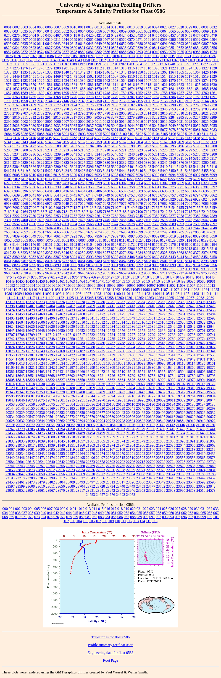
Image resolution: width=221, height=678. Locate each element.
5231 (205, 150)
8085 (73, 240)
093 (165, 517)
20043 (200, 400)
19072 (120, 384)
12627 (40, 326)
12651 (70, 331)
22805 (150, 466)
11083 (194, 290)
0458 (180, 35)
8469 (32, 261)
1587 (98, 85)
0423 (114, 35)
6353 (90, 187)
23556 (170, 482)
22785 (120, 466)
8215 (205, 249)
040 (43, 513)
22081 (30, 449)
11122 (59, 298)
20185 (70, 408)
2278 (65, 109)
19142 (30, 388)
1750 (122, 93)
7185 (98, 212)
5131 (138, 138)
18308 (110, 367)
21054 (111, 425)
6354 (98, 187)
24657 (100, 494)
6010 (32, 175)
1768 (57, 97)
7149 (130, 208)
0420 (90, 35)
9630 (24, 273)
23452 (211, 478)
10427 (109, 277)
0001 (7, 27)
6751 (122, 195)
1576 (7, 85)
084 (107, 517)
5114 (16, 138)
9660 (131, 273)
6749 (106, 195)
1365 (180, 72)
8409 (147, 257)
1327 (205, 68)
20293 (211, 408)
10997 (150, 285)
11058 (105, 290)
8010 (164, 236)
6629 (155, 191)
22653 (70, 462)
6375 (172, 187)
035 (11, 513)
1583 (65, 85)
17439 (110, 355)
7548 (213, 220)
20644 (40, 421)
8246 (65, 253)
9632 (40, 273)
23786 (170, 486)
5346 (172, 162)
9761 (51, 277)
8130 (180, 240)
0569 (122, 39)
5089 (49, 134)
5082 (205, 130)
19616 (60, 396)
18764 (170, 376)
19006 (211, 380)
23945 (120, 490)
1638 (57, 89)
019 (126, 509)
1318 (147, 68)
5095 (98, 134)
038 (30, 513)
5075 (147, 130)
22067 (10, 449)
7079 (139, 203)
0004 (32, 27)
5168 (172, 142)
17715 (90, 359)
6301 (114, 183)
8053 (16, 240)
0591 (188, 39)
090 (145, 517)
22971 (140, 470)
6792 (180, 195)
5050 (180, 126)
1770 (73, 97)
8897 (40, 265)
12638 (150, 326)
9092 (139, 265)
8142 (213, 240)
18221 (30, 367)
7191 (147, 212)
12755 (110, 339)
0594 (213, 39)
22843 (200, 466)
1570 (172, 80)
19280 (140, 388)
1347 (114, 72)
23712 (90, 486)
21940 (60, 445)
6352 (81, 187)
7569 (98, 224)
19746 (170, 396)
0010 (73, 27)
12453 (180, 310)
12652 (80, 331)
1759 (196, 93)
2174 (73, 105)
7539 (180, 220)
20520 (170, 412)
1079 (42, 56)
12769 (170, 339)
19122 (210, 384)
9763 (67, 277)
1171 (40, 64)
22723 (160, 462)
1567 (147, 80)
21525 (140, 433)
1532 (57, 80)
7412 (57, 220)
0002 (16, 27)
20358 (80, 412)
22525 (140, 458)
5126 (106, 138)
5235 (24, 154)
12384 (140, 302)
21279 (20, 429)
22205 (170, 449)
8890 (24, 265)
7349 (147, 216)
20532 (211, 412)
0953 (164, 52)
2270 (213, 105)
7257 (73, 216)
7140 (114, 208)
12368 (199, 298)
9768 (100, 277)
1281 (65, 68)
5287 (49, 158)
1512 (147, 76)
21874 (120, 441)
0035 (24, 31)
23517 (120, 482)
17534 (190, 355)
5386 (32, 167)
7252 (49, 216)
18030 (50, 363)
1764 (24, 97)
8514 (188, 261)
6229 (188, 179)
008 (56, 509)
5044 (131, 126)
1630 (213, 85)
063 (190, 513)
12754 (100, 339)
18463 (90, 372)
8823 (16, 265)
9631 (32, 273)
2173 (65, 105)
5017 (147, 121)
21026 (100, 425)
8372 (196, 253)
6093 (164, 175)
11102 (136, 294)
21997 (160, 445)
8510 (172, 261)
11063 (125, 290)
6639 (16, 195)
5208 (24, 150)
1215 (154, 64)
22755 (60, 466)
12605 (30, 322)
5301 (98, 158)
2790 (49, 113)
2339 (90, 109)
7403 (32, 220)
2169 (32, 105)
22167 (110, 449)
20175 (60, 408)
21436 (200, 429)
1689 (24, 93)
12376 (60, 302)
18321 (130, 367)
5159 (98, 142)
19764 (190, 396)
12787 (110, 343)
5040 (114, 126)
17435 (100, 355)
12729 (150, 335)
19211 (100, 388)
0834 (106, 48)
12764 (140, 339)
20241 (130, 408)
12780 (40, 343)
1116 (147, 56)
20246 (140, 408)
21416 (170, 429)
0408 (65, 35)
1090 (83, 56)
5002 (24, 121)
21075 (121, 425)
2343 (122, 109)
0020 (147, 27)
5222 (131, 150)
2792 (65, 113)
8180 (188, 244)
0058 (114, 31)
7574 (114, 224)
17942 (190, 359)
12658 (140, 331)
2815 (155, 113)
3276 (106, 117)
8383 (40, 257)
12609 (70, 322)
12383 (130, 302)
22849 (211, 466)
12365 (169, 298)
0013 (98, 27)
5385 (24, 167)
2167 (16, 105)
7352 (155, 216)
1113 (124, 56)
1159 (159, 60)
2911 (24, 117)
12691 (170, 331)
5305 (131, 158)
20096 (90, 404)
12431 (60, 310)
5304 (122, 158)
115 (148, 521)
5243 (90, 154)
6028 (139, 175)
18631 (10, 376)
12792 (150, 343)
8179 (180, 244)
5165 (147, 142)
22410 (200, 453)
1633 (24, 89)
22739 (211, 462)
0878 (73, 52)
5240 (65, 154)
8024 (180, 236)
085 (113, 517)
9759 (43, 277)
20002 (160, 400)
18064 (90, 363)
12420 (190, 306)
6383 (196, 187)
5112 (213, 134)
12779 (30, 343)
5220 (114, 150)
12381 (110, 302)
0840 (147, 48)
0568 (114, 39)
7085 (188, 203)
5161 (114, 142)
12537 (70, 318)
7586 (155, 224)
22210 (180, 449)
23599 (20, 486)
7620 (155, 228)
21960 (80, 445)
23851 (10, 490)
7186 (106, 212)
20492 (150, 412)
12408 (80, 306)
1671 (106, 89)
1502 (90, 76)
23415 (170, 478)
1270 (187, 64)
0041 (49, 31)
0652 (122, 44)
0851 (172, 48)
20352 (60, 412)
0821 (16, 48)
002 (18, 509)
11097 (86, 294)
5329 (98, 162)
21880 (150, 441)
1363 (164, 72)
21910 (20, 445)
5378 (196, 162)
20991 (80, 425)
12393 (190, 302)
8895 (32, 265)
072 (30, 517)
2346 (147, 109)
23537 (150, 482)
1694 (57, 93)
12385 (150, 302)
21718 (70, 437)
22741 (10, 466)
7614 (122, 228)
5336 (147, 162)
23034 (10, 474)
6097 (196, 175)
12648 (40, 331)
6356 (114, 187)
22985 (180, 470)
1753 (147, 93)
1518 (196, 76)
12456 (211, 310)
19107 (181, 384)
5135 (171, 138)
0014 (106, 27)
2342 (114, 109)
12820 (180, 343)
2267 (188, 105)
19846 (20, 400)
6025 (114, 175)
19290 (150, 388)
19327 (200, 388)
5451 (180, 171)
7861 (57, 236)
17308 (160, 351)
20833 (150, 421)
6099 (213, 175)
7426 (90, 220)
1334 (16, 72)
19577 (211, 392)
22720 (150, 462)
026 (171, 509)
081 (88, 517)
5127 (114, 138)
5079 (180, 130)
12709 (30, 335)
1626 (205, 85)
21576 (190, 433)
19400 (80, 392)
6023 (98, 175)
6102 (16, 179)
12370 (10, 302)
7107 (65, 208)
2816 (164, 113)
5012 (106, 121)
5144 (32, 142)
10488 (130, 281)
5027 (7, 126)
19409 (100, 392)
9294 (98, 269)
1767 (49, 97)
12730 (160, 335)
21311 (90, 429)
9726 (172, 273)
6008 (24, 175)
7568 (90, 224)
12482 (190, 314)
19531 (190, 392)
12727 (130, 335)
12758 (130, 339)
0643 (57, 44)
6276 (7, 183)
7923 (73, 236)
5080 (188, 130)
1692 (40, 93)
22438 (211, 453)
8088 (90, 240)
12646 (20, 331)
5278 (196, 154)
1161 (175, 60)
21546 (170, 433)
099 (203, 517)
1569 (164, 80)
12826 (30, 347)
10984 (30, 285)
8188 (16, 249)
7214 (180, 212)
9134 (196, 265)
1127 (21, 60)
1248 (171, 64)
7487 (139, 220)
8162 (73, 244)
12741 (211, 335)
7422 (73, 220)
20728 (120, 421)
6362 (164, 187)
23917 (80, 490)
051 (113, 513)
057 (152, 513)
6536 (114, 191)
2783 (205, 109)
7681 (106, 232)
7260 (90, 216)
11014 (6, 290)
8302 (155, 253)
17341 (211, 351)
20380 (110, 412)
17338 (200, 351)
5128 (122, 138)
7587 (164, 224)
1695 (65, 93)
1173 (57, 64)
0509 (40, 39)
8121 (130, 240)
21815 (180, 437)
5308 (155, 158)
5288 (57, 158)
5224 (147, 150)
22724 (170, 462)
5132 (147, 138)
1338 (49, 72)
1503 (98, 76)
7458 (122, 220)
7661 (40, 232)
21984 (130, 445)
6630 (164, 191)
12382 (120, 302)
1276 (24, 68)
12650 (60, 331)
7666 (65, 232)
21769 (110, 437)
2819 (188, 113)
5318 (7, 162)
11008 (200, 285)
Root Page (110, 660)
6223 (139, 179)
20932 (20, 425)
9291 (81, 269)
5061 (40, 130)
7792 (188, 232)
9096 (164, 265)
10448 (210, 277)
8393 (90, 257)
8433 (155, 257)
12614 (120, 322)
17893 (150, 359)
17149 (40, 351)
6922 (188, 199)
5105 (164, 134)
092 (158, 517)
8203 (106, 249)
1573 (196, 80)
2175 (81, 105)
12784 (80, 343)
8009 (155, 236)
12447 (120, 310)
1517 (188, 76)
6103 (24, 179)
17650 (60, 359)
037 (24, 513)
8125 (147, 240)
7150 (139, 208)
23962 (150, 490)
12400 (20, 306)
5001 (16, 121)
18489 (110, 372)
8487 (122, 261)
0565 (90, 39)
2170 (40, 105)
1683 (188, 89)
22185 (140, 449)
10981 (211, 281)
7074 (114, 203)
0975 (180, 52)
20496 (160, 412)
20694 (80, 421)
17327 (180, 351)
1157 (142, 60)
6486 (98, 191)
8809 (213, 261)
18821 (40, 380)
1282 (73, 68)
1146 (53, 60)
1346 (106, 72)
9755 (18, 277)
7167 (49, 212)
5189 (122, 146)
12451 (160, 310)
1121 (187, 56)
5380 (205, 162)
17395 (50, 355)
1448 (7, 76)
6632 (180, 191)
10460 (50, 281)
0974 (172, 52)
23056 (60, 474)
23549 (160, 482)
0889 (131, 52)
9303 (139, 269)
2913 (40, 117)
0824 (40, 48)
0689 (147, 44)
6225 (155, 179)
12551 (150, 318)
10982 (10, 285)
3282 (155, 117)
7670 (81, 232)
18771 (180, 376)
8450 (196, 257)
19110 (191, 384)
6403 (57, 191)
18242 (50, 367)
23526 (130, 482)
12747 (40, 339)
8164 (90, 244)
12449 (140, 310)
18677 (60, 376)
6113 (32, 179)
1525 (40, 80)
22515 (120, 458)
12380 (100, 302)
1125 (5, 60)
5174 (7, 146)
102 (66, 521)
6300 (106, 183)
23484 (60, 482)
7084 (180, 203)
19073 (130, 384)
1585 (81, 85)
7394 (7, 220)
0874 (40, 52)
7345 (139, 216)
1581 (49, 85)
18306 (100, 367)
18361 (180, 367)
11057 (95, 290)
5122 (73, 138)
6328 (213, 183)
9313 (188, 269)
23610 (40, 486)
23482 (50, 482)
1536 (81, 80)
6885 (81, 199)
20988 (70, 425)
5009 (81, 121)
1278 (40, 68)
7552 (16, 224)
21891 (190, 441)
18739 (130, 376)
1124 (212, 56)
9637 (57, 273)
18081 (120, 363)
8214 (196, 249)
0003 (24, 27)
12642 (190, 326)
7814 (205, 232)
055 (139, 513)
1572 (188, 80)
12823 (211, 343)
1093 (107, 56)
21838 (30, 441)
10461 (60, 281)
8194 (49, 249)
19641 (80, 396)
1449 (16, 76)
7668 (73, 232)
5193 (155, 146)
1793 (7, 101)
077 (62, 517)
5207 (16, 150)
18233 (40, 367)
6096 (188, 175)
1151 (94, 60)
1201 (113, 64)
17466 (130, 355)
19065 (90, 384)
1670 (98, 89)
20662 (60, 421)
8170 (122, 244)
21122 (150, 425)
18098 (161, 363)
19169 (50, 388)
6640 (24, 195)
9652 (98, 273)
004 (30, 509)
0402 (24, 35)
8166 (106, 244)
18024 (40, 363)
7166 (40, 212)
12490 (30, 318)
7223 (24, 216)
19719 (140, 396)
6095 (180, 175)
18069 (110, 363)
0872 (24, 52)
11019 (36, 290)
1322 (172, 68)
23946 (130, 490)
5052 (196, 126)
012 (81, 509)
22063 (211, 445)
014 (94, 509)
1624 (188, 85)
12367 (189, 298)
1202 (122, 64)
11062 (115, 290)
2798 (106, 113)
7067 (98, 203)
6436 (65, 191)
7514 (155, 220)
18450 (70, 372)
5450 (172, 171)
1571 (180, 80)
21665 (10, 437)
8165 (98, 244)
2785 (7, 113)
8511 (180, 261)
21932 (40, 445)
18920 (160, 380)
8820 (7, 265)
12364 (159, 298)
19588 (10, 396)
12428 (30, 310)
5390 (57, 167)
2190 (172, 105)
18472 (100, 372)
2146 (65, 101)
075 (50, 517)
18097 (150, 363)
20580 (100, 417)
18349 (170, 367)
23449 (200, 478)
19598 (20, 396)
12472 (100, 314)
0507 (24, 39)
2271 (7, 109)
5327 (81, 162)
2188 (155, 105)
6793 (188, 195)
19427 (120, 392)
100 (209, 517)
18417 (50, 372)
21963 (90, 445)
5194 (164, 146)
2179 (106, 105)
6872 (7, 199)
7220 (213, 212)
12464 (70, 314)
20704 (100, 421)
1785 (164, 97)
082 (94, 517)
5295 (65, 158)
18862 (110, 380)
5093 (82, 134)
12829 (60, 347)
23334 (70, 478)
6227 (172, 179)
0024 (155, 27)
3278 (122, 117)
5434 (106, 171)
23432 (180, 478)
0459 (188, 35)
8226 (32, 253)
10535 (190, 281)
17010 (190, 347)
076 (56, 517)
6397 (32, 191)
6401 (49, 191)
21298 (70, 429)
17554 (10, 359)
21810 (160, 437)
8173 (139, 244)
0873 (32, 52)
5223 (139, 150)
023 (152, 509)
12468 (80, 314)
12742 (10, 339)
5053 (205, 126)
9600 (7, 273)
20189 (80, 408)
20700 (90, 421)
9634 (49, 273)
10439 (179, 277)
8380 (16, 257)
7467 (131, 220)
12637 (140, 326)
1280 (57, 68)
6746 (81, 195)
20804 (130, 421)
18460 (80, 372)
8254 (98, 253)
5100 (123, 134)
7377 (172, 216)
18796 (211, 376)
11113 (20, 298)
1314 (114, 68)
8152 (57, 244)
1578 (24, 85)
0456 (164, 35)
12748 (50, 339)
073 (37, 517)
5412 (180, 167)
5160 (106, 142)
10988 (70, 285)
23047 (20, 474)
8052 (8, 240)
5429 (90, 171)
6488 (106, 191)
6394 (16, 191)
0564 (81, 39)
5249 (139, 154)
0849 (164, 48)
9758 (34, 277)
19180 (70, 388)
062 (184, 513)
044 (69, 513)
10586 (200, 281)
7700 (147, 232)
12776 (10, 343)
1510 (131, 76)
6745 (73, 195)
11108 (194, 294)
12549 (130, 318)
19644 (90, 396)
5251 (155, 154)
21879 (140, 441)
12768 (160, 339)
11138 (79, 298)
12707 (10, 335)
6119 (56, 179)
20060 (40, 404)
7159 (213, 208)
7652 (16, 232)
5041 (122, 126)
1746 (90, 93)
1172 (49, 64)
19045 (50, 384)
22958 (120, 470)
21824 (200, 437)
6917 (147, 199)
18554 (140, 372)
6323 (205, 183)
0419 (81, 35)
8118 (122, 240)
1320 (155, 68)
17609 (40, 359)
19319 (190, 388)
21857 (80, 441)
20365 (90, 412)
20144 (10, 408)
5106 (172, 134)
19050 (60, 384)
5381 (213, 162)
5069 (106, 130)
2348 (164, 109)
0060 (131, 31)
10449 (10, 281)
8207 (139, 249)
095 (177, 517)
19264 (130, 388)
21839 (40, 441)
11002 (170, 285)
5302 (106, 158)
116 (154, 521)
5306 (139, 158)
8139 (204, 240)
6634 (196, 191)
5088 (41, 134)
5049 (172, 126)
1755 (164, 93)
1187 (64, 64)
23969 (160, 490)
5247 (122, 154)
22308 (150, 453)
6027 (131, 175)
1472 (65, 76)
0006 (49, 27)
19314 (180, 388)
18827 (60, 380)
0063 (155, 31)
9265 (32, 269)
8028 (188, 236)
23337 (80, 478)
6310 (188, 183)
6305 (147, 183)
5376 (180, 162)
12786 (100, 343)
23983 (170, 490)
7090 (8, 208)
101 (216, 517)
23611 (50, 486)
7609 (81, 228)
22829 (180, 466)
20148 (20, 408)
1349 (131, 72)
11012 (210, 285)
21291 (50, 429)
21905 (10, 445)
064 (197, 513)
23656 (60, 486)
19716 (130, 396)
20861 (170, 421)
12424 (10, 310)
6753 (139, 195)
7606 (65, 228)
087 (126, 517)
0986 (196, 52)
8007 (147, 236)
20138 (210, 404)
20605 (160, 417)
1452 (40, 76)
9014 (81, 265)
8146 (32, 244)
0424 (122, 35)
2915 (57, 117)
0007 (57, 27)
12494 (40, 318)
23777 (150, 486)
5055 (213, 126)
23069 (80, 474)
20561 (50, 417)
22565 (200, 458)
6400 (40, 191)
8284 (139, 253)
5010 (90, 121)
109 (111, 521)
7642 (196, 228)
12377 (70, 302)
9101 (180, 265)
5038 (98, 126)
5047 (155, 126)
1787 (180, 97)
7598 (7, 228)
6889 (106, 199)
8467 (24, 261)
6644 (57, 195)
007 (50, 509)
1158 (150, 60)
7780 (172, 232)
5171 (196, 142)
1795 (16, 101)
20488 (140, 412)
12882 (110, 347)
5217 (98, 150)
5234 (16, 154)
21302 (80, 429)
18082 (130, 363)
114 (142, 521)
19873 (30, 400)
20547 (30, 417)
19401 (90, 392)
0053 (73, 31)
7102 (49, 208)
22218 (200, 449)
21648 (200, 433)
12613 (110, 322)
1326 (196, 68)
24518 (200, 490)
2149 (90, 101)
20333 (30, 412)
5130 (130, 138)
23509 (100, 482)
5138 (196, 138)
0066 (180, 31)
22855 (10, 470)
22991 (190, 470)
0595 (7, 44)
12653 (90, 331)
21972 (100, 445)
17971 (200, 359)
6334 (16, 187)
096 (184, 517)
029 (190, 509)
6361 (155, 187)
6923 (196, 199)
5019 (164, 121)
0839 (139, 48)
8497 (139, 261)
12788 (120, 343)
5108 (188, 134)
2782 (196, 109)
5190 (131, 146)
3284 (172, 117)
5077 (164, 130)
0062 (147, 31)
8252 (81, 253)
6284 (73, 183)
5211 (48, 150)
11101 (126, 294)
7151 (147, 208)
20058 (30, 404)
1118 (163, 56)
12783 (70, 343)
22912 (50, 470)
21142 (170, 425)
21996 (150, 445)
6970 (32, 203)
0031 (205, 27)
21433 (190, 429)
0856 (213, 48)
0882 (98, 52)
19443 (140, 392)
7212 (164, 212)
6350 (73, 187)
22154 (100, 449)
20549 (40, 417)
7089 (213, 203)
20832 (140, 421)
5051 (188, 126)
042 (56, 513)
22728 (190, 462)
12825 (20, 347)
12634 (110, 326)
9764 (75, 277)
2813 (139, 113)
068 (5, 517)
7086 (196, 203)
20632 (20, 421)
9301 (122, 269)
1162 (183, 60)
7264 (122, 216)
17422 (70, 355)
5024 (196, 121)
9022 (106, 265)
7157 (196, 208)
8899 (57, 265)
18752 (140, 376)
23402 (150, 478)
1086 (50, 56)
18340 (160, 367)
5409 (155, 167)
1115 (139, 56)
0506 (16, 39)
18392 (30, 372)
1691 (32, 93)
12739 (200, 335)
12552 (160, 318)
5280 (213, 154)
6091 (147, 175)
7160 (7, 212)
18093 (140, 363)
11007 (190, 285)
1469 (57, 76)
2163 (196, 101)
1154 (118, 60)
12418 (170, 306)
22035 (170, 445)
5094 (90, 134)
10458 (40, 281)
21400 (160, 429)
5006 (57, 121)
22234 (20, 453)
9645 (73, 273)
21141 (160, 425)
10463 (70, 281)
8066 (32, 240)
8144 (16, 244)
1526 (49, 80)
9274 (49, 269)
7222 (16, 216)
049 (101, 513)
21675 (40, 437)
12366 (179, 298)
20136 (190, 404)
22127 (80, 449)
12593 (10, 322)
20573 (80, 417)
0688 (139, 44)
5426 (81, 171)
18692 (70, 376)
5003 (32, 121)
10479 (110, 281)
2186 (139, 105)
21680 (50, 437)
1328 (213, 68)
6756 (164, 195)
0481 (7, 39)
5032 (49, 126)
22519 (130, 458)
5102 (139, 134)
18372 (200, 367)
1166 (215, 60)
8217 (7, 253)
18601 (190, 372)
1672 (114, 89)
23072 (100, 474)
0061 (139, 31)
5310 (172, 158)
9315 (196, 269)
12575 (200, 318)
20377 (100, 412)
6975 (49, 203)
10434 (139, 277)
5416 (213, 167)
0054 (81, 31)
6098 (205, 175)
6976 (57, 203)
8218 (16, 253)
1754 (155, 93)
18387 (20, 372)
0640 (32, 44)
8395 (106, 257)
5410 (164, 167)
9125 (188, 265)
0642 (49, 44)
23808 (190, 486)
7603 (40, 228)
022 (145, 509)
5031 (40, 126)
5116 (32, 138)
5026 (213, 121)
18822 (50, 380)
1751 (131, 93)
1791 (213, 97)
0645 (73, 44)
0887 (114, 52)
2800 (122, 113)
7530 (172, 220)
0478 (205, 35)
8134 (188, 240)
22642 (60, 462)
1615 (122, 85)
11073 (155, 290)
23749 (130, 486)
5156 (73, 142)
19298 (160, 388)
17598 (30, 359)
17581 (20, 359)
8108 (106, 240)
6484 (81, 191)
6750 (114, 195)
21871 (110, 441)
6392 (213, 187)
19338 (211, 388)
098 (197, 517)
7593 (180, 224)
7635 (180, 228)
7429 (98, 220)
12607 (50, 322)
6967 (16, 203)
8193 (40, 249)
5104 (156, 134)
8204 (114, 249)
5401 (131, 167)
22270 (90, 453)
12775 (211, 339)
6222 (130, 179)
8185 (7, 249)
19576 (200, 392)
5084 (8, 134)
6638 (7, 195)
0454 (147, 35)
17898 (160, 359)
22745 (30, 466)
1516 (180, 76)
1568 (155, 80)
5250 (147, 154)
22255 (60, 453)
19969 (90, 400)
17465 (120, 355)
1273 (212, 64)
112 (129, 521)
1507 (114, 76)
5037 (90, 126)
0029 (188, 27)
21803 (140, 437)
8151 (49, 244)
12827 (40, 347)
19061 (70, 384)
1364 (172, 72)
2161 (180, 101)
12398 (10, 306)
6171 (73, 179)
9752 (213, 273)
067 (216, 513)
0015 (114, 27)
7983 (122, 236)
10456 (30, 281)
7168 (57, 212)
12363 (149, 298)
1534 (65, 80)
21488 (70, 433)
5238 (49, 154)
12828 (50, 347)
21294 (60, 429)
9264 (24, 269)
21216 (200, 425)
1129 (37, 60)
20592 (120, 417)
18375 (211, 367)
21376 (130, 429)
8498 (147, 261)
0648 (90, 44)
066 (209, 513)
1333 (7, 72)
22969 (130, 470)
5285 (40, 158)
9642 (65, 273)
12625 (20, 326)
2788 (32, 113)
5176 (24, 146)
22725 (180, 462)
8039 (196, 236)
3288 (205, 117)
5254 (172, 154)
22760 (80, 466)
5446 (139, 171)
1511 (139, 76)
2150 (98, 101)
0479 (213, 35)
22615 (30, 462)
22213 (190, 449)
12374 (50, 302)
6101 (8, 179)
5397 (98, 167)
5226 (164, 150)
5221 (122, 150)
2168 (24, 105)
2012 (32, 101)
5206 (7, 150)
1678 (155, 89)
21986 (140, 445)
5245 (106, 154)
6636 (205, 191)
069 (11, 517)
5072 (122, 130)
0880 (81, 52)
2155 (139, 101)
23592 (200, 482)
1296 (90, 68)
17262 (110, 351)
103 (72, 521)
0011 (81, 27)
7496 (147, 220)
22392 (180, 453)
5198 (196, 146)
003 (24, 509)
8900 (65, 265)
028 (184, 509)
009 (62, 509)
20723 (110, 421)
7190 (139, 212)
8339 (172, 253)
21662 (211, 433)
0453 (139, 35)
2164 (205, 101)
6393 (7, 191)
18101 (171, 363)
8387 (57, 257)
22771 (100, 466)
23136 (180, 474)
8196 (57, 249)
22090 (40, 449)
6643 (49, 195)
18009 (10, 363)
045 (75, 513)
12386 (160, 302)
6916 (139, 199)
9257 (7, 269)
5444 (122, 171)
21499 (100, 433)
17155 (50, 351)
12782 (60, 343)
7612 (106, 228)
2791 (57, 113)
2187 (147, 105)
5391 (65, 167)
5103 (147, 134)
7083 (172, 203)
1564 (122, 80)
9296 (106, 269)
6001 (213, 171)
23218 (20, 478)
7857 (49, 236)
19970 (100, 400)
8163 (81, 244)
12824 (10, 347)
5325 (65, 162)
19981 (120, 400)
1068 (205, 52)
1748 (106, 93)
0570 (131, 39)
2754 (180, 109)
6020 (73, 175)
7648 (213, 228)
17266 (120, 351)
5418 (16, 171)
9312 (180, 269)
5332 (122, 162)
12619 (170, 322)
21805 (150, 437)
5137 (188, 138)
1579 (32, 85)
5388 (40, 167)
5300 (90, 158)
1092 (99, 56)
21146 (180, 425)
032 (209, 509)
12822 (200, 343)
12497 (60, 318)
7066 (90, 203)
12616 (140, 322)
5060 (32, 130)
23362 (110, 478)
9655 (106, 273)
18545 (130, 372)
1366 (188, 72)
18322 (140, 367)
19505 (170, 392)
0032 (213, 27)
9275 (57, 269)
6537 (122, 191)
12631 (80, 326)
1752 (139, 93)
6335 (24, 187)
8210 (164, 249)
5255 (180, 154)
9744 (188, 273)
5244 (98, 154)
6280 (40, 183)
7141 (122, 208)
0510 (49, 39)
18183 (20, 367)
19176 (60, 388)
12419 (180, 306)
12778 (20, 343)
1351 (147, 72)
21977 (120, 445)
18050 (70, 363)
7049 (65, 203)
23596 (211, 482)
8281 (131, 253)
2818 (180, 113)
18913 (150, 380)
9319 (213, 269)
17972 (211, 359)
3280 (139, 117)
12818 (160, 343)
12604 (20, 322)
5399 (114, 167)
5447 (147, 171)
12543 (110, 318)
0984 (188, 52)
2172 (57, 105)
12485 (10, 318)
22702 (120, 462)
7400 (24, 220)
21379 (140, 429)
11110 (204, 294)
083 (101, 517)
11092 (46, 294)
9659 (122, 273)
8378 (7, 257)
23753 (140, 486)
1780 (122, 97)
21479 (50, 433)
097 (190, 517)
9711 (163, 273)
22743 (20, 466)
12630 (70, 326)
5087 (32, 134)
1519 (205, 76)
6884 (73, 199)
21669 (20, 437)
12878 (70, 347)
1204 (138, 64)
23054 (50, 474)
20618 (170, 417)
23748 (120, 486)
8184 (213, 244)
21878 (130, 441)
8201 (98, 249)
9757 (26, 277)
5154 (57, 142)
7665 (57, 232)
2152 (114, 101)
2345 (139, 109)
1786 (172, 97)
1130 (45, 60)
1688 (16, 93)
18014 (30, 363)
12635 (120, 326)
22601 (20, 462)
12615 (130, 322)
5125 (97, 138)
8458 (213, 257)
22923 (70, 470)
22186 (150, 449)
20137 (200, 404)
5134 (163, 138)
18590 (170, 372)
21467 (30, 433)
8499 (155, 261)
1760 (205, 93)
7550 (7, 224)
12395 (200, 302)
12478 (150, 314)
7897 (65, 236)
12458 (20, 314)
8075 (49, 240)
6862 (213, 195)
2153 (122, 101)
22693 (110, 462)
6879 (40, 199)
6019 (65, 175)
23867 (50, 490)
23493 (80, 482)
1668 (81, 89)
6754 (147, 195)
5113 (8, 138)
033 (216, 509)
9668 (155, 273)
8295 (147, 253)
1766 (40, 97)
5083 (213, 130)
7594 (188, 224)
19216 (110, 388)
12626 (30, 326)
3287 (196, 117)
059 (165, 513)
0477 (196, 35)
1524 (32, 80)
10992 (110, 285)
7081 (155, 203)
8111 (114, 240)
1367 (196, 72)
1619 (155, 85)
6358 (131, 187)
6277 (16, 183)
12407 (70, 306)
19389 (70, 392)
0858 (16, 52)
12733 (170, 335)
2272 (16, 109)
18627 (211, 372)
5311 (180, 158)
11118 (40, 298)
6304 (139, 183)
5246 (114, 154)
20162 (40, 408)
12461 (50, 314)
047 (88, 513)
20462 (130, 412)
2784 (213, 109)
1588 (106, 85)
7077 (122, 203)
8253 (90, 253)
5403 (147, 167)
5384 (16, 167)
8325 (164, 253)
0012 (90, 27)
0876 (57, 52)
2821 (205, 113)
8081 (57, 240)
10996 (140, 285)
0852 (180, 48)
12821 (190, 343)
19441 (130, 392)
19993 (130, 400)
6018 (57, 175)
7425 (81, 220)
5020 (172, 121)
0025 (164, 27)
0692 (172, 44)
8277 (114, 253)
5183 (81, 146)
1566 (139, 80)
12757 (120, 339)
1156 (134, 60)
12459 (30, 314)
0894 (147, 52)
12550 (140, 318)
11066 (145, 290)
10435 (149, 277)
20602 (140, 417)
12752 (90, 339)
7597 (213, 224)
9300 (114, 269)
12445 (100, 310)
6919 (164, 199)
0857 (7, 52)
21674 (30, 437)
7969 (114, 236)
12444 (90, 310)
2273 (24, 109)
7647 (205, 228)
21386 (150, 429)
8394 (98, 257)
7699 (139, 232)
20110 (130, 404)
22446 (20, 458)
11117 (30, 298)
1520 (213, 76)
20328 (10, 412)
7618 (139, 228)
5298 (73, 158)
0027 (172, 27)
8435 (164, 257)
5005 (49, 121)
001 (11, 509)
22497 (100, 458)
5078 (172, 130)
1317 (139, 68)
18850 (80, 380)
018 (120, 509)
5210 (40, 150)
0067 (188, 31)
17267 (130, 351)
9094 (147, 265)
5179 (49, 146)
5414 (196, 167)
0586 (172, 39)
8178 (172, 244)
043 (62, 513)
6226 (163, 179)
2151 (106, 101)
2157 (155, 101)
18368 (190, 367)
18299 (90, 367)
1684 (196, 89)
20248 (150, 408)
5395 (81, 167)
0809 (213, 44)
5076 (155, 130)
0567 (106, 39)
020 (133, 509)
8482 (90, 261)
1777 (98, 97)
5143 (24, 142)
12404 (50, 306)
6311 (196, 183)
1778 (106, 97)
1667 (73, 89)
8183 (205, 244)
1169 (24, 64)
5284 (32, 158)
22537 (150, 458)
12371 (20, 302)
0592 (196, 39)
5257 (188, 154)
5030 (32, 126)
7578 (131, 224)
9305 (155, 269)
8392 (81, 257)
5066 (81, 130)
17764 (110, 359)
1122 (195, 56)
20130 (150, 404)
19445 (150, 392)
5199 (205, 146)
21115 (140, 425)
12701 (200, 331)
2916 (65, 117)
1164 (199, 60)
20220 (100, 408)
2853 (213, 113)
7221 (7, 216)
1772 (81, 97)
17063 (200, 347)
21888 (170, 441)
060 (171, 513)
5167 (164, 142)
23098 (140, 474)
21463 (20, 433)
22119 (70, 449)
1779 (114, 97)
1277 (32, 68)
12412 (120, 306)
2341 (106, 109)
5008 (73, 121)
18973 (190, 380)
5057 (16, 130)
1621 (164, 85)
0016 (122, 27)
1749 (114, 93)
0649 (98, 44)
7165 (32, 212)
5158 (90, 142)
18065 (100, 363)
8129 (172, 240)
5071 (114, 130)
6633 (188, 191)
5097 (106, 134)
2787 (24, 113)
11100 (116, 294)
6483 (73, 191)
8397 (114, 257)
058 (158, 513)
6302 (122, 183)
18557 (150, 372)
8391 (73, 257)
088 (133, 517)
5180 (57, 146)
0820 (7, 48)
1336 (32, 72)
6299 (98, 183)
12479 (160, 314)
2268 (196, 105)
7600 (24, 228)
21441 (211, 429)
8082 (65, 240)
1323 (180, 68)
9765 (84, 277)
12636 (130, 326)
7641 (188, 228)
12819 (170, 343)
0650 (106, 44)
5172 (205, 142)
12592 (211, 318)
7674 (98, 232)
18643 (20, 376)
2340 (98, 109)
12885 (140, 347)
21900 (200, 441)
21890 (180, 441)
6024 (106, 175)
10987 (60, 285)
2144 (49, 101)
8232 (40, 253)
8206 (131, 249)
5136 (180, 138)
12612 (100, 322)
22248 (50, 453)
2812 (131, 113)
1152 (102, 60)
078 (69, 517)
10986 (50, 285)
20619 (180, 417)
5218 (106, 150)
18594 (180, 372)
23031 (211, 470)
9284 (65, 269)
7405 (40, 220)
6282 (57, 183)
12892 (180, 347)
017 (113, 509)
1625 (196, 85)
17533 (180, 355)
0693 (180, 44)
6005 (16, 175)
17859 (130, 359)
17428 (80, 355)
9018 (98, 265)
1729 (81, 93)
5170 (188, 142)
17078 (10, 351)
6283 (65, 183)
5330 (106, 162)
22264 (80, 453)
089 (139, 517)
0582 (155, 39)
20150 (30, 408)
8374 (205, 253)
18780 (190, 376)
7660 (32, 232)
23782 (160, 486)
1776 (90, 97)
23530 (140, 482)
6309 (180, 183)
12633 (100, 326)
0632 (16, 44)
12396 (211, 302)
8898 (49, 265)
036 (18, 513)
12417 (160, 306)
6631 (172, 191)
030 (197, 509)
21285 (30, 429)
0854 (196, 48)
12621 (190, 322)
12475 (120, 314)
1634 (32, 89)
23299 (50, 478)
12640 (170, 326)
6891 (114, 199)
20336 (40, 412)
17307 (150, 351)
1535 (73, 80)
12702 (211, 331)
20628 (10, 421)
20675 (70, 421)
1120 (179, 56)
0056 (98, 31)
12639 (160, 326)
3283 (164, 117)
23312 (60, 478)
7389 (213, 216)
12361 (129, 298)
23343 (90, 478)
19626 (70, 396)
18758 (150, 376)
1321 (164, 68)
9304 (147, 269)
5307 (147, 158)
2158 (164, 101)
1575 (213, 80)
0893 (139, 52)
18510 (120, 372)
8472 (40, 261)
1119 (171, 56)
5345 (164, 162)
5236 (32, 154)
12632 (90, 326)
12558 (170, 318)
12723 (100, 335)
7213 (172, 212)
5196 (180, 146)
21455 (10, 433)
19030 (40, 384)
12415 (140, 306)
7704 (155, 232)
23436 (190, 478)
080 (81, 517)
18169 (10, 367)
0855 (205, 48)
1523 (24, 80)
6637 (213, 191)
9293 (90, 269)
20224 (110, 408)
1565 (131, 80)
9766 (92, 277)
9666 (147, 273)
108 (104, 521)
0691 (164, 44)
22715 (140, 462)
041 (50, 513)
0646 (81, 44)
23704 (80, 486)
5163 (131, 142)
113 (136, 521)
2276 (49, 109)
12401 (30, 306)
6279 (32, 183)
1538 (98, 80)
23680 (70, 486)
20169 (50, 408)
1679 (164, 89)
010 (69, 509)
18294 (80, 367)
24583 (90, 494)
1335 (24, 72)
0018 (131, 27)
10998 (161, 285)
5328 (90, 162)
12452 (170, 310)
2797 (98, 113)
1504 (106, 76)
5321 (32, 162)
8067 (41, 240)
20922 (211, 421)
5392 (73, 167)
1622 (172, 85)
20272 (180, 408)
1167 (8, 64)
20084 (70, 404)
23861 (40, 490)
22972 (150, 470)
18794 (200, 376)
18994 (200, 380)
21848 (70, 441)
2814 (147, 113)
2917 (73, 117)
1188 (73, 64)
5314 (188, 158)
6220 (122, 179)
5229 (188, 150)
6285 (81, 183)
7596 (205, 224)
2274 (32, 109)
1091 (91, 56)
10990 (90, 285)
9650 (90, 273)
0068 (196, 31)
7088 (205, 203)
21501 (110, 433)
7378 (180, 216)
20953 (30, 425)
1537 (90, 80)
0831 (81, 48)
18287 (70, 367)
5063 (57, 130)
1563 (114, 80)
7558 (49, 224)
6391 (205, 187)
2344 (131, 109)
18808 (10, 380)
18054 (80, 363)
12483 (200, 314)
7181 (65, 212)
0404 (32, 35)
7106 (57, 208)
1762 (7, 97)
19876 (50, 400)
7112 (73, 208)
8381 (24, 257)
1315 (122, 68)
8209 (155, 249)
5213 (65, 150)
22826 (170, 466)
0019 (139, 27)
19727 (150, 396)
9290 (73, 269)
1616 (131, 85)
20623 (200, 417)
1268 (179, 64)
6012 (49, 175)
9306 (164, 269)
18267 (60, 367)
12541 (90, 318)
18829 (70, 380)
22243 (40, 453)
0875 (49, 52)
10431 (119, 277)
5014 (122, 121)
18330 (150, 367)
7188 (122, 212)
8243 (57, 253)
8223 (24, 253)
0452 (131, 35)
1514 (164, 76)
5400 (122, 167)
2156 (147, 101)
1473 (73, 76)
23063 (70, 474)
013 (88, 509)
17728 (100, 359)
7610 (90, 228)
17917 (170, 359)
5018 (155, 121)
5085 (16, 134)
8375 (213, 253)
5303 (114, 158)
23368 (120, 478)
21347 (110, 429)
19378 (60, 392)
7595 (196, 224)
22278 (110, 453)
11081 (184, 290)
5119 (48, 138)
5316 (205, 158)
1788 (188, 97)
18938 (180, 380)
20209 (90, 408)
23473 (30, 482)
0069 (205, 31)
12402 (40, 306)
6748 (98, 195)
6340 (65, 187)
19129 (10, 388)
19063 (80, 384)
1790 (205, 97)
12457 (10, 314)
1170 (32, 64)
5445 (131, 171)
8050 (213, 236)
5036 (81, 126)
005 (37, 509)
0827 (49, 48)
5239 (57, 154)
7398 (16, 220)
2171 (49, 105)
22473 (40, 458)
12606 (40, 322)
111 (123, 521)
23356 (100, 478)
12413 (130, 306)
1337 (40, 72)
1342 (81, 72)
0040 (40, 31)
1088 (66, 56)
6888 (98, 199)
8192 (32, 249)
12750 (70, 339)
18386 (10, 372)
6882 (57, 199)
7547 (205, 220)
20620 (190, 417)
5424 (65, 171)
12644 (211, 326)
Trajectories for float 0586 (110, 637)
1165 (207, 60)
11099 (106, 294)
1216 (163, 64)
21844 (50, 441)
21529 (150, 433)
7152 (155, 208)
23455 (10, 482)
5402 (139, 167)
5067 (90, 130)
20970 (50, 425)
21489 (80, 433)
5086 (24, 134)
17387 (40, 355)
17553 (211, 355)
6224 (147, 179)
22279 (120, 453)
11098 (96, 294)
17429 (90, 355)
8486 (114, 261)
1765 (32, 97)
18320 (120, 367)
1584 (73, 85)
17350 (10, 355)
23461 (20, 482)
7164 (24, 212)
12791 (140, 343)
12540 (80, 318)
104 (79, 521)
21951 (70, 445)
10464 (80, 281)
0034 (16, 31)
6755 (155, 195)
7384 (205, 216)
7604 (49, 228)
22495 (80, 458)
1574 (205, 80)
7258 (81, 216)
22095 (50, 449)
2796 (90, 113)
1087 (58, 56)
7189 (131, 212)
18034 (60, 363)
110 (117, 521)
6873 (16, 199)
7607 (73, 228)
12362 (139, 298)
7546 (196, 220)
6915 (131, 199)
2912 (32, 117)
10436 (159, 277)
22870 (20, 470)
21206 (190, 425)
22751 (40, 466)
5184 (90, 146)
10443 (200, 277)
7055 (73, 203)
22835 (190, 466)
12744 (20, 339)
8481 (81, 261)
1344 (90, 72)
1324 (188, 68)
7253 (57, 216)
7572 (106, 224)
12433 (70, 310)
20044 (211, 400)
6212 (98, 179)
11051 (56, 290)
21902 (211, 441)
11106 (175, 294)
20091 (80, 404)
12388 (170, 302)
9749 (196, 273)
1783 (147, 97)
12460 (40, 314)
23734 (110, 486)
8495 (131, 261)
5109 (197, 134)
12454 (190, 310)
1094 (116, 56)
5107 (180, 134)
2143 (40, 101)
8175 (155, 244)
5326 (73, 162)
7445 (106, 220)
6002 (7, 175)
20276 (190, 408)
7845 (24, 236)
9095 (155, 265)
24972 (130, 494)
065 (203, 513)
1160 (167, 60)
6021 (81, 175)
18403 (40, 372)
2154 (131, 101)
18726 (110, 376)
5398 (106, 167)
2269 (205, 105)
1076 (17, 56)
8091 (98, 240)
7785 (180, 232)
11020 (46, 290)
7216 (196, 212)
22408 (190, 453)
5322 (40, 162)
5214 (73, 150)
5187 (106, 146)
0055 (90, 31)
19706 (120, 396)
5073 (131, 130)
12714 (60, 335)
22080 (20, 449)
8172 (131, 244)
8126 (155, 240)
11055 (85, 290)
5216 (90, 150)
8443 (172, 257)
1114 (131, 56)
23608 (30, 486)
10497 (170, 281)
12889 (170, 347)
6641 (32, 195)
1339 (57, 72)
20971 (60, 425)
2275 (40, 109)
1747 (98, 93)
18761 (160, 376)
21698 (60, 437)
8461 (7, 261)
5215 (81, 150)
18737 (120, 376)
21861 (90, 441)
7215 (188, 212)
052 (120, 513)
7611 (98, 228)
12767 (150, 339)
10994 (120, 285)
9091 (131, 265)
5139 (204, 138)
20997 (90, 425)
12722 (90, 335)
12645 (10, 331)
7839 (16, 236)
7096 (32, 208)
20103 (100, 404)
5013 (114, 121)
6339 (57, 187)
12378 (80, 302)
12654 (100, 331)
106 (92, 521)
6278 (24, 183)
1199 (97, 64)
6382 (188, 187)
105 (85, 521)
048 (94, 513)
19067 (110, 384)
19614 (50, 396)
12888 (160, 347)
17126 (20, 351)
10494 (150, 281)
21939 (50, 445)
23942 (110, 490)
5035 (73, 126)
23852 (20, 490)
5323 (49, 162)
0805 (196, 44)
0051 (57, 31)
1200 (105, 64)
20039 (180, 400)
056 (145, 513)
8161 (65, 244)
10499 (180, 281)
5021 (180, 121)
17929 (180, 359)
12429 (40, 310)
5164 (139, 142)
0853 (188, 48)
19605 (40, 396)
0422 (106, 35)
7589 (172, 224)
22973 (160, 470)
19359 (40, 392)
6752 (131, 195)
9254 (205, 265)
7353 (164, 216)
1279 (49, 68)
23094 (130, 474)
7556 (32, 224)
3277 (114, 117)
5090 (57, 134)
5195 (172, 146)
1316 (131, 68)
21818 (190, 437)
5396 (90, 167)
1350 (139, 72)
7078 (131, 203)
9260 (16, 269)
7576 (122, 224)
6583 (139, 191)
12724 (110, 335)
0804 (188, 44)
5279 (205, 154)
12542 (100, 318)
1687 (7, 93)
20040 (190, 400)
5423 (57, 171)
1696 (73, 93)
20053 (10, 404)
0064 (164, 31)
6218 (106, 179)
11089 (17, 294)
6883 (65, 199)
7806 (196, 232)
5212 (57, 150)
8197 (65, 249)
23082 (120, 474)
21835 (20, 441)
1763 (16, 97)
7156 (188, 208)
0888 (122, 52)
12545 (120, 318)
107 (98, 521)
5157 (81, 142)
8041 (205, 236)
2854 (7, 117)
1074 (213, 52)
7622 (164, 228)
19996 (140, 400)
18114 (190, 363)
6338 (49, 187)
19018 (30, 384)
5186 (98, 146)
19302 (170, 388)
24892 (120, 494)
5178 (40, 146)
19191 (80, 388)
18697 (80, 376)
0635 (24, 44)
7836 (7, 236)
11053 (65, 290)
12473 (110, 314)
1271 (196, 64)
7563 (65, 224)
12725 (120, 335)
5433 (98, 171)
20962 (40, 425)
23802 (180, 486)
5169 (180, 142)
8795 (205, 261)
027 (177, 509)
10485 (120, 281)
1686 (213, 89)
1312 (98, 68)
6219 (114, 179)
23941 (100, 490)
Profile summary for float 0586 (110, 645)
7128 (89, 208)
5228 (180, 150)
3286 (188, 117)
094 (171, 517)
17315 (170, 351)
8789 (196, 261)
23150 (190, 474)
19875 (40, 400)
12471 (90, 314)
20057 (20, 404)
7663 (49, 232)
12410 (100, 306)
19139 (20, 388)
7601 (32, 228)
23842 (211, 486)
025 (165, 509)
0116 (213, 31)
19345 (10, 392)
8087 (82, 240)
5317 (213, 158)
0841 (155, 48)
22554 (170, 458)
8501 (164, 261)
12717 (80, 335)
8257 (106, 253)
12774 (200, 339)
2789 (40, 113)
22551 (160, 458)
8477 (65, 261)
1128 (29, 60)
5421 (40, 171)
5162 (122, 142)
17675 (70, 359)
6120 (65, 179)
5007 (65, 121)
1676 (139, 89)
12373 (40, 302)
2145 (57, 101)
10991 (100, 285)
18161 (210, 363)
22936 (90, 470)
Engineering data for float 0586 (111, 653)
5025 (205, 121)
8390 (65, 257)
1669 (90, 89)
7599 (16, 228)
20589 (110, 417)
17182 (80, 351)
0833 (98, 48)
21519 (130, 433)
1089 (75, 56)
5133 (155, 138)
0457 (172, 35)
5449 (164, 171)
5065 (73, 130)
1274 (7, 68)
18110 (180, 363)
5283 (24, 158)
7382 (196, 216)
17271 (140, 351)
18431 (60, 372)
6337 (40, 187)
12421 (200, 306)
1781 (131, 97)
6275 (213, 179)
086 (120, 517)
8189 (24, 249)
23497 (90, 482)
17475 (140, 355)
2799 (114, 113)
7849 (32, 236)
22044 (180, 445)
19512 (180, 392)
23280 (30, 478)
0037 (32, 31)
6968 (24, 203)
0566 (98, 39)
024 (158, 509)
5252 (164, 154)
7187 (114, 212)
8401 (122, 257)
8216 (213, 249)
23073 (110, 474)
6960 (213, 199)
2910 (16, 117)
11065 (135, 290)
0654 (131, 44)
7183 (81, 212)
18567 (160, 372)
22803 (140, 466)
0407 (57, 35)
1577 (16, 85)
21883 (160, 441)
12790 (130, 343)
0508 (32, 39)
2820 (196, 113)
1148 (70, 60)
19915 (70, 400)
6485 (90, 191)
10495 (160, 281)
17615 (50, 359)
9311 (172, 269)
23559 (180, 482)
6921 (180, 199)
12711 (40, 335)
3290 (7, 121)
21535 (160, 433)
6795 (205, 195)
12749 (60, 339)
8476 (57, 261)
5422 (49, 171)
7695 (122, 232)
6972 (40, 203)
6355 (106, 187)
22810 (160, 466)
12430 (50, 310)
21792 (130, 437)
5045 (139, 126)
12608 (60, 322)
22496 (90, 458)
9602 (16, 273)
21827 (211, 437)
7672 (90, 232)
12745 (30, 339)
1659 (65, 89)
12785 (90, 343)
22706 (130, 462)
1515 (172, 76)
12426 (20, 310)
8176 (164, 244)
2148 (81, 101)
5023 (188, 121)
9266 (40, 269)
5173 (213, 142)
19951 (80, 400)
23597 (10, 486)
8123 (139, 240)
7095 (24, 208)
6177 (81, 179)
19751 (180, 396)
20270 (170, 408)
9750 (205, 273)
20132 (160, 404)
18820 (30, 380)
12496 (50, 318)
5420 (32, 171)
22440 (10, 458)
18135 (200, 363)
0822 (24, 48)
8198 (73, 249)
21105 (130, 425)
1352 (155, 72)
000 (5, 509)
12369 (209, 298)
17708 (80, 359)
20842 (160, 421)
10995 (130, 285)
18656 (40, 376)
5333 (131, 162)
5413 (188, 167)
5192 (147, 146)
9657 (114, 273)
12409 (90, 306)
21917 (30, 445)
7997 (131, 236)
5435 (114, 171)
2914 (49, 117)
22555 (180, 458)
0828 (57, 48)
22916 (60, 470)
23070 (90, 474)
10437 (169, 277)
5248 (131, 154)
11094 (66, 294)
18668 (50, 376)
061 (177, 513)
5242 (81, 154)
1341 (73, 72)
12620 (180, 322)
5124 (89, 138)
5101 (131, 134)
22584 (10, 462)
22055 (190, 445)
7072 (106, 203)
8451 (205, 257)
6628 (147, 191)
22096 (60, 449)
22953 (100, 470)
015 (101, 509)
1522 (16, 80)
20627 (211, 417)
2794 (73, 113)
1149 (78, 60)
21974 (110, 445)
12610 (80, 322)
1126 (13, 60)
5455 (205, 171)
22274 (100, 453)
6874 (24, 199)
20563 (60, 417)
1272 (204, 64)
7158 (204, 208)
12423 (211, 306)
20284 (200, 408)
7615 (131, 228)
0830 (73, 48)
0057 (106, 31)
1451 (32, 76)
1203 (130, 64)
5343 (155, 162)
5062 (49, 130)
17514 (170, 355)
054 (133, 513)
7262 (106, 216)
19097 (171, 384)
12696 (180, 331)
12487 (20, 318)
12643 (200, 326)
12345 (89, 298)
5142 (16, 142)
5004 (40, 121)
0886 (106, 52)
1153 (110, 60)
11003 (180, 285)
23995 (180, 490)
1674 (131, 89)
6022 (90, 175)
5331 (114, 162)
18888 (140, 380)
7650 (7, 232)
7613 (114, 228)
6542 (131, 191)
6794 (196, 195)
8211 (172, 249)
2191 (180, 105)
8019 (172, 236)
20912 (190, 421)
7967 (106, 236)
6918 (155, 199)
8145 (24, 244)
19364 (50, 392)
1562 (106, 80)
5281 (7, 158)
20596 (130, 417)
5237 (40, 154)
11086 (7, 294)
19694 (110, 396)
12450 (150, 310)
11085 (214, 290)
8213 (188, 249)
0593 (205, 39)
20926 (10, 425)
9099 (172, 265)
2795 (81, 113)
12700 (190, 331)
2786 (16, 113)
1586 (90, 85)
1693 (49, 93)
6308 (172, 183)
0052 (65, 31)
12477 (140, 314)
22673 (90, 462)
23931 (90, 490)
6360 (147, 187)
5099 (114, 134)
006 (43, 509)
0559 (73, 39)
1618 (147, 85)
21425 (180, 429)
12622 (200, 322)
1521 (7, 80)
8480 (73, 261)
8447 (188, 257)
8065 (24, 240)
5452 (188, 171)
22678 (100, 462)
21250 (210, 425)
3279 (131, 117)
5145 (40, 142)
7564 (73, 224)
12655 (110, 331)
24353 (190, 490)
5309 (164, 158)
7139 (106, 208)
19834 (211, 396)
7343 (131, 216)
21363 (120, 429)
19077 (140, 384)
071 (24, 517)
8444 (180, 257)
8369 (188, 253)
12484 (211, 314)
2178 (98, 105)
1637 (49, 89)
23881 (70, 490)
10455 (20, 281)
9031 (114, 265)
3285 (180, 117)
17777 (120, 359)
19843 (10, 400)
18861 (100, 380)
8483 (98, 261)
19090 (161, 384)
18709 (90, 376)
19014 (10, 384)
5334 (139, 162)
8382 (32, 257)
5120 (56, 138)
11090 (27, 294)
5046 (147, 126)
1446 (213, 72)
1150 (86, 60)
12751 (80, 339)
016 (107, 509)
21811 (170, 437)
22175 (130, 449)
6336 (32, 187)
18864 (120, 380)
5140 (212, 138)
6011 (40, 175)
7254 (65, 216)
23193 (10, 478)
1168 (16, 64)
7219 (205, 212)
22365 (160, 453)
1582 (57, 85)
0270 (7, 35)
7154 (172, 208)
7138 (98, 208)
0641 (40, 44)
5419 (24, 171)
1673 (122, 89)
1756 (172, 93)
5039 (106, 126)
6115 (40, 179)
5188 (114, 146)
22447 (30, 458)
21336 (100, 429)
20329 (20, 412)
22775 (110, 466)
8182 (196, 244)
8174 (147, 244)
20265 (160, 408)
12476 (130, 314)
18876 (130, 380)
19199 (90, 388)
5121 (64, 138)
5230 (196, 150)
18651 (30, 376)
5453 (196, 171)
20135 (180, 404)
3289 (213, 117)
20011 (170, 400)
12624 (10, 326)
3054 (90, 117)
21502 (120, 433)
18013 (20, 363)
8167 (114, 244)
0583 (164, 39)
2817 (172, 113)
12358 (109, 298)
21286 (40, 429)
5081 (196, 130)
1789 (196, 97)
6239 (196, 179)
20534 (10, 417)
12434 (80, 310)
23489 (70, 482)
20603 (150, 417)
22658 (80, 462)
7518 (164, 220)
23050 (40, 474)
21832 (10, 441)
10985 (40, 285)
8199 (81, 249)
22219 (211, 449)
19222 (120, 388)
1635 (40, 89)
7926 (81, 236)
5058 (24, 130)
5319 (16, 162)
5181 (65, 146)
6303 (131, 183)
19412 (110, 392)
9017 (90, 265)
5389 (49, 167)
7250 (32, 216)
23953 (140, 490)
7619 (147, 228)
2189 (164, 105)
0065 (172, 31)
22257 (70, 453)
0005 (40, 27)
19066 (100, 384)
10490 (140, 281)
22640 (50, 462)
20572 (70, 417)
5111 (205, 134)
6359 (139, 187)
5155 (65, 142)
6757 (172, 195)
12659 (150, 331)
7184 (90, 212)
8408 (139, 257)
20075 (50, 404)
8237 (49, 253)
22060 (200, 445)
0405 (40, 35)
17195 (90, 351)
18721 (100, 376)
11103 (145, 294)
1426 (205, 72)
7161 (16, 212)
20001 (150, 400)
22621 (40, 462)
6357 (122, 187)
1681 (172, 89)
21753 (100, 437)
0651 (114, 44)
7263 (114, 216)
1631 (7, 89)
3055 (98, 117)
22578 (211, 458)
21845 (60, 441)
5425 (73, 171)
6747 (90, 195)
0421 (98, 35)
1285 (81, 68)
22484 (70, 458)
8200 (90, 249)
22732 (200, 462)
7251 (40, 216)
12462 (60, 314)
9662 (139, 273)
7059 (81, 203)
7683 (114, 232)
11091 (37, 294)
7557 (40, 224)
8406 (131, 257)
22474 (50, 458)
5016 (139, 121)
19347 (20, 392)
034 (5, 513)
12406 (60, 306)
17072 (211, 347)
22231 (10, 453)
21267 (10, 429)
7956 (98, 236)
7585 (147, 224)
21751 (90, 437)
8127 (163, 240)
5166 (155, 142)
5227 (172, 150)
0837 (131, 48)
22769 (90, 466)
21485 (60, 433)
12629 (60, 326)
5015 (131, 121)
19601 (30, 396)
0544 (65, 39)
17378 (20, 355)
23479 (40, 482)
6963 (7, 203)
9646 (81, 273)
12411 (110, 306)
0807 (205, 44)
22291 (130, 453)
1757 (180, 93)
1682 (180, 89)
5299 (81, 158)
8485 (106, 261)
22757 (70, 466)
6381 (180, 187)
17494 (160, 355)
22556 (190, 458)
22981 (170, 470)
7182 (73, 212)
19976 (110, 400)
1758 (188, 93)
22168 (120, 449)
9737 (180, 273)
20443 (120, 412)
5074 (139, 130)
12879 (80, 347)
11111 (214, 294)
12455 (200, 310)
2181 (122, 105)
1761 (213, 93)
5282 (16, 158)
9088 (122, 265)
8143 (7, 244)
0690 (155, 44)
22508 (110, 458)
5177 (32, 146)
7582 (139, 224)
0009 (65, 27)
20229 (120, 408)
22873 (30, 470)
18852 (90, 380)
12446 (110, 310)
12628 (50, 326)
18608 (200, 372)
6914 (122, 199)
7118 (81, 208)
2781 (188, 109)
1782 (139, 97)
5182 (73, 146)
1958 (24, 101)
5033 (57, 126)
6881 (49, 199)
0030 (196, 27)
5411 (172, 167)
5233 (7, 154)
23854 (30, 490)
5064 (65, 130)
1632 (16, 89)
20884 (180, 421)
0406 (49, 35)
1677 (147, 89)
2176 (90, 105)
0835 (114, 48)
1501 (81, 76)
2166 (7, 105)
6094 (172, 175)
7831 (213, 232)
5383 (7, 167)
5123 (81, 138)
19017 (20, 384)
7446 (114, 220)
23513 (110, 482)
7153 (163, 208)
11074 (164, 290)
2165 (213, 101)
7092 (16, 208)
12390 (180, 302)
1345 (98, 72)
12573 (190, 318)
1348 (122, 72)
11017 (16, 290)
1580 (40, 85)
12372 (30, 302)
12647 (30, 331)
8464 (16, 261)
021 (139, 509)
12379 (90, 302)
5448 (155, 171)
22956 (110, 470)
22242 (30, 453)
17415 (60, 355)
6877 (32, 199)
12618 (160, 322)
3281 (147, 117)
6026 (122, 175)
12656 (120, 331)
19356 (30, 392)
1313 (106, 68)
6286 (90, 183)
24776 (110, 494)
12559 (180, 318)
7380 (188, 216)
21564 (180, 433)
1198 (89, 64)
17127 (30, 351)
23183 (200, 474)
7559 (57, 224)
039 (37, 513)
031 (203, 509)
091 (152, 517)
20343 (50, 412)
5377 (188, 162)
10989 (80, 285)
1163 (191, 60)
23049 (30, 474)
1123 (204, 56)
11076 (174, 290)
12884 (130, 347)
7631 (172, 228)
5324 (57, 162)
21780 (120, 437)
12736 (190, 335)
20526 (180, 412)
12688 (160, 331)
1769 (65, 97)
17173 (70, 351)
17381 (30, 355)
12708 (20, 335)
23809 (200, 486)
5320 (24, 162)
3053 (81, 117)
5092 (73, 134)
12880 (90, 347)
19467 (160, 392)
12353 (99, 298)
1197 (81, 64)
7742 (164, 232)
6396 (24, 191)
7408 (49, 220)
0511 (57, 39)
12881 (100, 347)
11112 (11, 298)
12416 (150, 306)
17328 (190, 351)
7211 (155, 212)
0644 (65, 44)
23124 (170, 474)
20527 (190, 412)
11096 (76, 294)
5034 (65, 126)
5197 (188, 146)
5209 (32, 150)
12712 (50, 335)
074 (43, 517)
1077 (25, 56)
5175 (16, 146)
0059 (122, 31)
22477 (60, 458)
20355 (70, 412)
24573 (211, 490)
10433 (129, 277)
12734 (180, 335)
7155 (180, 208)
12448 (130, 310)
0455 (155, 35)
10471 (100, 281)
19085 (150, 384)
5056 (7, 130)
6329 (7, 187)
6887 (90, 199)
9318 (205, 269)
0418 (73, 35)
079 (75, 517)
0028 (180, 27)
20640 (30, 421)
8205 (122, 249)
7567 (81, 224)
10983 (20, 285)
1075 (9, 56)
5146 (49, 142)
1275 (16, 68)
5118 (40, 138)
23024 (200, 470)
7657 (24, 232)
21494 (90, 433)
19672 (100, 396)
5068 (98, 130)
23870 (60, 490)
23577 (190, 482)
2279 (73, 109)
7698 (131, 232)
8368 (180, 253)
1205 (146, 64)
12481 (180, 314)
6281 (49, 183)
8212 (180, 249)
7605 (57, 228)
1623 (180, 85)
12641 (180, 326)
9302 (131, 269)
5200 (213, 146)
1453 (49, 76)
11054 (75, 290)
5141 (7, 142)
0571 (139, 39)
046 (81, 513)
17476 (150, 355)
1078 (33, 56)
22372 (170, 453)
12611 (90, 322)
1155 (126, 60)
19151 (40, 388)
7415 (65, 220)
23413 (160, 478)
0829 (65, 48)
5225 (155, 150)
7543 (188, 220)
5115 (24, 138)
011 (75, 509)
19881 (60, 400)
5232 (213, 150)
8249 (73, 253)
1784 (155, 97)
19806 (200, 396)
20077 (60, 404)
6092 (155, 175)
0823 (32, 48)
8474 (49, 261)
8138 (196, 240)
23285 (40, 478)
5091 (65, 134)
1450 (24, 76)
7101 (41, 208)
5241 (73, 154)
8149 (40, 244)
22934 (80, 470)
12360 (119, 298)
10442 (190, 277)
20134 (170, 404)
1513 (155, 76)
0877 (65, 52)
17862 (140, 359)
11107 (184, 294)
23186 (211, 474)
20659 (50, 421)
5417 (7, 171)
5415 (205, 167)
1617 (139, 85)
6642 (40, 195)
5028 (16, 126)
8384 (49, 257)
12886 (150, 347)
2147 (73, 101)
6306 (155, 183)
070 (18, 517)
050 (107, 513)
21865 (100, 441)
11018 (26, 290)
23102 (150, 474)
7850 (40, 236)
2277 (57, 109)
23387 (130, 478)
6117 (48, 179)
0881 (90, 52)
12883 (120, 347)
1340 (65, 72)
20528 (200, 412)
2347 (155, 109)
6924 (205, 199)
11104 (155, 294)
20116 (140, 404)
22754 (50, 466)
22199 (160, 449)
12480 (170, 314)
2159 (172, 101)
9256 (213, 265)
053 (126, 513)
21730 (80, 437)
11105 (165, 294)
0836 (122, 48)
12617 (150, 322)
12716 (70, 335)
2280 (81, 109)
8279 (122, 253)
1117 (155, 56)
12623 (211, 322)
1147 (62, 60)
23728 (100, 486)
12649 (50, 331)
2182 (131, 105)
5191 (139, 146)
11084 (204, 290)
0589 (180, 39)
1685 (205, 89)
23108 (160, 474)
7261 (98, 216)
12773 (190, 339)
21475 (40, 433)
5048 (164, 126)
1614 (114, 85)
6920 (172, 199)
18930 (170, 380)
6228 (180, 179)
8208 (147, 249)
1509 (122, 76)
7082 (164, 203)
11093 (57, 294)
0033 (7, 31)
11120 (49, 298)
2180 (114, 105)
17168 (60, 351)
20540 (20, 417)
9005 (73, 265)
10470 (90, 281)
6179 (89, 179)
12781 (50, 343)
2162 (188, 101)
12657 (130, 331)
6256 (204, 179)
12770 (180, 339)
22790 (130, 466)
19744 (160, 396)
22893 (40, 470)
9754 (10, 277)
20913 (200, 421)
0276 (16, 35)
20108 (110, 404)
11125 (69, 298)
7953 (90, 236)
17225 (100, 351)
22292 (140, 453)
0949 (155, 52)
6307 (164, 183)
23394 (140, 478)
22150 (90, 449)
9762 (59, 277)
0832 (90, 48)
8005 (139, 236)
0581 (147, 39)
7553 (24, 224)
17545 (200, 355)
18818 (20, 380)
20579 (90, 417)
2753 (172, 109)
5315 (196, 158)
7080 (147, 203)
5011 (98, 121)
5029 (24, 126)
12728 (140, 335)
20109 (120, 404)
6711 (65, 195)
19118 (200, 384)
